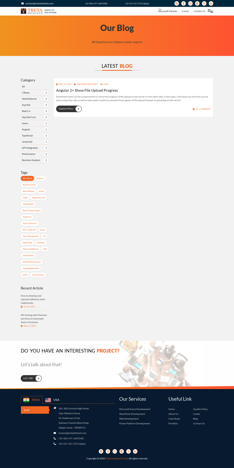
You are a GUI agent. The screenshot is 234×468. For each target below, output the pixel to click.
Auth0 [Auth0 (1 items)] (41, 191)
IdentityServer (29, 98)
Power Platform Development (134, 423)
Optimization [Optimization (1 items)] (28, 255)
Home (171, 409)
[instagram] (190, 3)
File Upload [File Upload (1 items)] (27, 178)
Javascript (27, 141)
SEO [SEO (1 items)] (45, 249)
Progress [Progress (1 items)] (40, 178)
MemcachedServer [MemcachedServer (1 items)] (31, 249)
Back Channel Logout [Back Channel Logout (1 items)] (32, 210)
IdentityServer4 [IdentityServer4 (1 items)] (39, 197)
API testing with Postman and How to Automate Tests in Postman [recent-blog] (34, 318)
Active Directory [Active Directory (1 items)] (30, 223)
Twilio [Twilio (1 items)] (25, 197)
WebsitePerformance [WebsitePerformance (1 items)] (32, 262)
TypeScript (27, 135)
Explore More (68, 109)
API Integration (30, 147)
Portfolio (173, 423)
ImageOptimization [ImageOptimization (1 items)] (31, 268)
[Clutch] (197, 3)
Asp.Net (26, 104)
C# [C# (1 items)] (44, 236)
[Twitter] (204, 3)
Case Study (174, 418)
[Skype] (176, 3)
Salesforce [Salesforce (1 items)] (27, 217)
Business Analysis (31, 160)
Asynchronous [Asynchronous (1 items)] (38, 275)
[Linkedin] (211, 3)
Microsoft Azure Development (134, 409)
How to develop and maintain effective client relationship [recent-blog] (33, 299)
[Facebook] (183, 3)
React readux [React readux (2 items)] (28, 191)
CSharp (26, 92)
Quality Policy (200, 409)
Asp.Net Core (29, 117)
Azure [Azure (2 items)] (42, 230)
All (23, 86)
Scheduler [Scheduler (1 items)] (41, 242)
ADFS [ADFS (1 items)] (25, 275)
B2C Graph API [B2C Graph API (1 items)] (29, 230)
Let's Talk (31, 378)
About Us (173, 413)
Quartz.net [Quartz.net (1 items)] (27, 242)
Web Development (129, 418)
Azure (25, 123)
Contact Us (199, 11)
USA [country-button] (52, 400)
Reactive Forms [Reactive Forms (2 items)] (29, 185)
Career (185, 11)
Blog (195, 418)
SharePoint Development (132, 413)
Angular (26, 129)
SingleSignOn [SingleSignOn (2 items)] (28, 204)
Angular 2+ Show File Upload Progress (87, 90)
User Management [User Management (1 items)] (31, 236)
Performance (28, 153)
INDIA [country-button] (31, 400)
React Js (26, 110)
